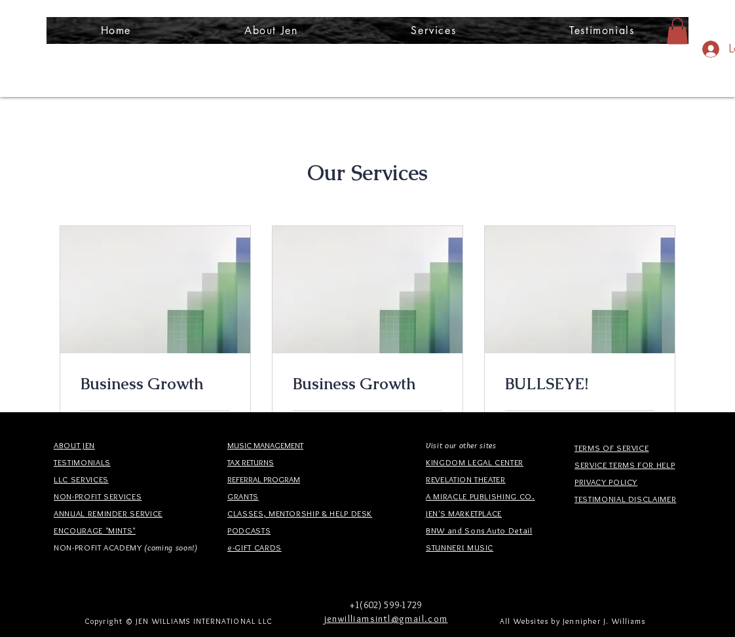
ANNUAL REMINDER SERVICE (108, 513)
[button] (433, 30)
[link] (155, 384)
